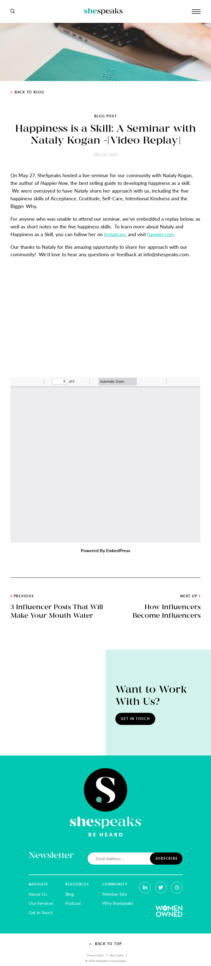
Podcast (73, 903)
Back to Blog (27, 92)
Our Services (41, 903)
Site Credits (117, 955)
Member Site (114, 894)
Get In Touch (135, 718)
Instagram (115, 234)
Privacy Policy (95, 955)
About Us (38, 894)
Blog (69, 894)
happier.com (160, 234)
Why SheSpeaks (117, 903)
